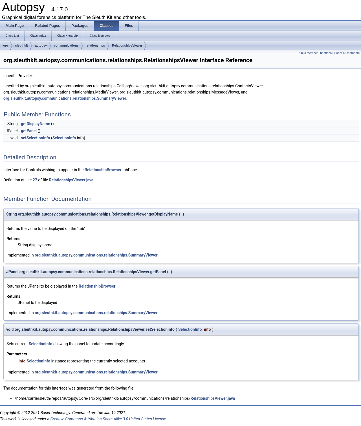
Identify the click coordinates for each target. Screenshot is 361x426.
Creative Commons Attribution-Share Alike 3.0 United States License (108, 419)
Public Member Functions (315, 53)
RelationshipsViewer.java (71, 180)
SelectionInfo (64, 138)
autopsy (41, 45)
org (5, 45)
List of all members (347, 53)
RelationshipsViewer (127, 45)
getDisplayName (35, 123)
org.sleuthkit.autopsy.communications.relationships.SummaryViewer (64, 98)
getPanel (29, 131)
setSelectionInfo (35, 138)
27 (35, 180)
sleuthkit (21, 45)
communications (66, 45)
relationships (95, 45)
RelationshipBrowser (103, 170)
